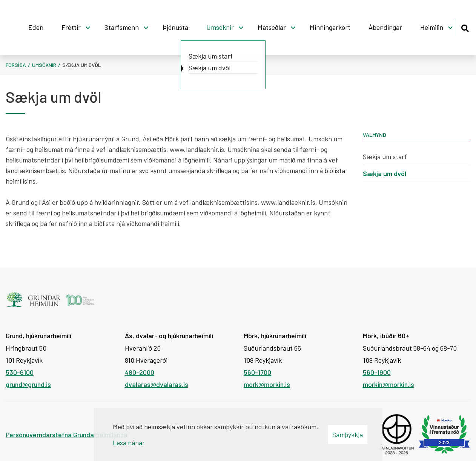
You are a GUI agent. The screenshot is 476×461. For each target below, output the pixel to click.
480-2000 (139, 372)
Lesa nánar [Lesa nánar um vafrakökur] (129, 442)
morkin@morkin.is (388, 384)
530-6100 (20, 372)
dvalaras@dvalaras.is (156, 384)
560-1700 (257, 372)
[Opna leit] (465, 27)
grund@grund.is (28, 384)
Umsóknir (44, 65)
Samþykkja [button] (347, 434)
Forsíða (16, 65)
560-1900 (377, 372)
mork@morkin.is (267, 384)
